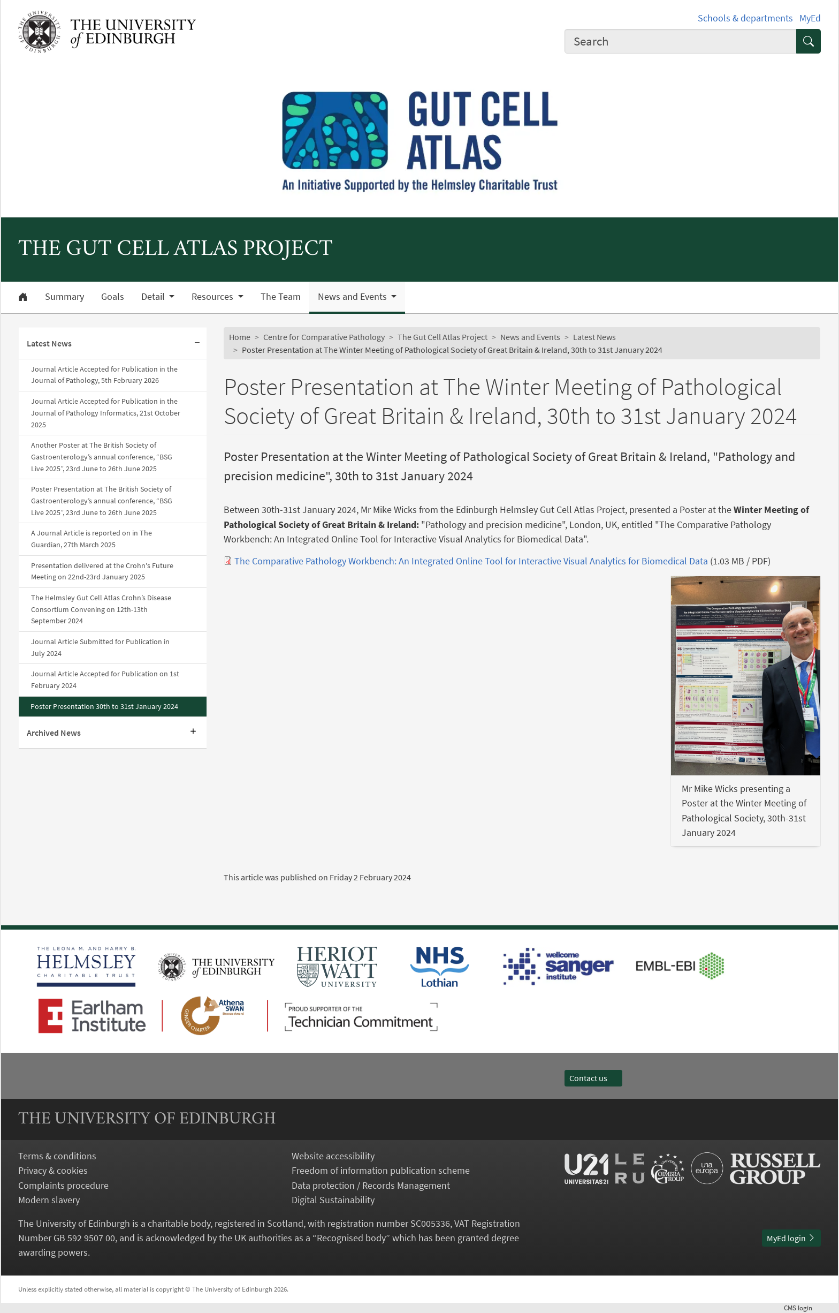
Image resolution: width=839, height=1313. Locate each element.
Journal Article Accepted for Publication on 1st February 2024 (105, 679)
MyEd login (791, 1238)
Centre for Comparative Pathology (324, 336)
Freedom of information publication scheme (381, 1170)
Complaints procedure (63, 1185)
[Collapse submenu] (197, 343)
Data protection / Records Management (371, 1185)
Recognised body (351, 1238)
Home (239, 336)
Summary (64, 297)
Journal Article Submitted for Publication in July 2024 (100, 647)
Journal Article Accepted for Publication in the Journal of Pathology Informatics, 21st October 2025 (105, 412)
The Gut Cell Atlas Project (442, 336)
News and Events (530, 336)
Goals (112, 297)
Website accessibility (333, 1156)
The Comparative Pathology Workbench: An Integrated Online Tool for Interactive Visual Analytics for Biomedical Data (471, 561)
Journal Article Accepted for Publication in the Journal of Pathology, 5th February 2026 (104, 375)
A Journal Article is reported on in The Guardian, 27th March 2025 (91, 538)
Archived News (54, 732)
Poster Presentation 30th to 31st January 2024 (104, 706)
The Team (281, 297)
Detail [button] (154, 297)
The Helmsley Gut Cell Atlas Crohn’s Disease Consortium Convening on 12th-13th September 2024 (101, 609)
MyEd (810, 18)
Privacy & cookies (53, 1170)
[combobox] (681, 41)
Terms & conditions (57, 1156)
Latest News (49, 343)
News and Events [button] (353, 297)
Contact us (593, 1078)
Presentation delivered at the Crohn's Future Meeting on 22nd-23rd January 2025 (102, 571)
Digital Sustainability (333, 1200)
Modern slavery (49, 1200)
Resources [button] (213, 297)
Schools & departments (745, 18)
